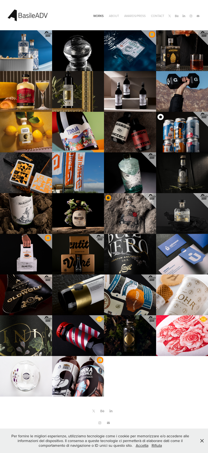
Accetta (142, 445)
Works (98, 16)
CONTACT (157, 16)
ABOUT (114, 16)
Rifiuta (157, 445)
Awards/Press (135, 16)
